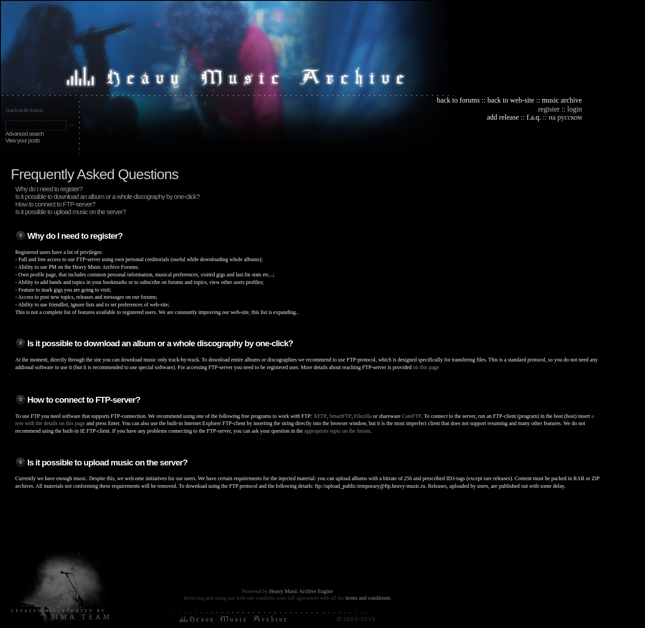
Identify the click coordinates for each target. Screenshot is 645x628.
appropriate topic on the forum (337, 431)
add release (503, 117)
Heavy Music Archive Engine (301, 591)
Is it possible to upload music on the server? (70, 211)
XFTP (320, 416)
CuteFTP (411, 416)
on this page (426, 367)
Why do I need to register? (48, 189)
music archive (562, 100)
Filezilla (362, 416)
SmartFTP (340, 416)
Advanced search (24, 133)
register (548, 109)
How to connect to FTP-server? (55, 204)
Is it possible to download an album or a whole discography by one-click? (107, 196)
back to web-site (510, 100)
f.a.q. (533, 117)
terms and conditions (367, 598)
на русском (565, 117)
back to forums (458, 100)
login (574, 109)
